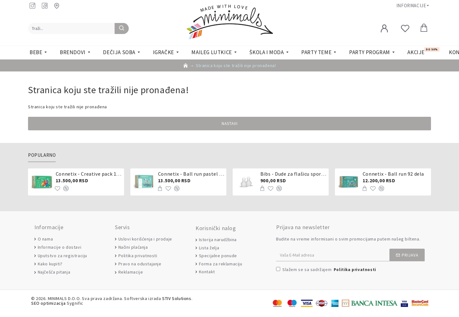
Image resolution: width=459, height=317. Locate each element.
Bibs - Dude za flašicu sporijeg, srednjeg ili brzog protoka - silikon (293, 174)
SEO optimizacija (48, 303)
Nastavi (230, 123)
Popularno (42, 155)
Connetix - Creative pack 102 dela (89, 174)
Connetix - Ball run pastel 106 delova (191, 174)
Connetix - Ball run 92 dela (393, 174)
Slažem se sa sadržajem (326, 270)
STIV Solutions (176, 298)
